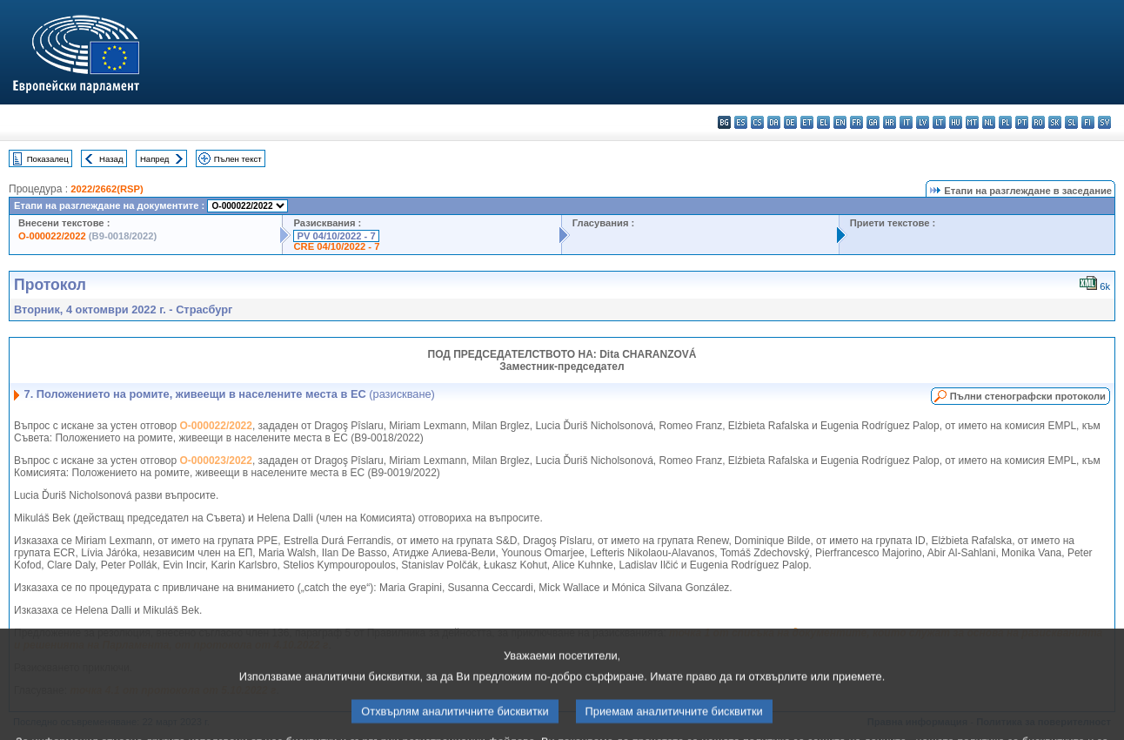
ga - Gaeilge (873, 122)
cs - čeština (757, 122)
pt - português (1021, 122)
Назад (111, 159)
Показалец (48, 159)
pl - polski (1005, 122)
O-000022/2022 (52, 236)
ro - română (1038, 122)
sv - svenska (1104, 122)
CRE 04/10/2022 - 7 (336, 246)
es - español (740, 122)
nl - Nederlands (988, 122)
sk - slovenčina (1054, 122)
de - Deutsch (790, 122)
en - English (839, 122)
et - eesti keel (806, 122)
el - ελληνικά (823, 122)
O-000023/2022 (216, 460)
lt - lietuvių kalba (939, 122)
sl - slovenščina (1071, 122)
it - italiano (906, 122)
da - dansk (773, 122)
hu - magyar (955, 122)
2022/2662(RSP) (106, 189)
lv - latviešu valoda (922, 122)
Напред (155, 159)
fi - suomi (1087, 122)
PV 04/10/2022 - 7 (336, 236)
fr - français (856, 122)
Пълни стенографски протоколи (1028, 396)
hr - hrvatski (889, 122)
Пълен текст (238, 159)
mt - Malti (972, 122)
